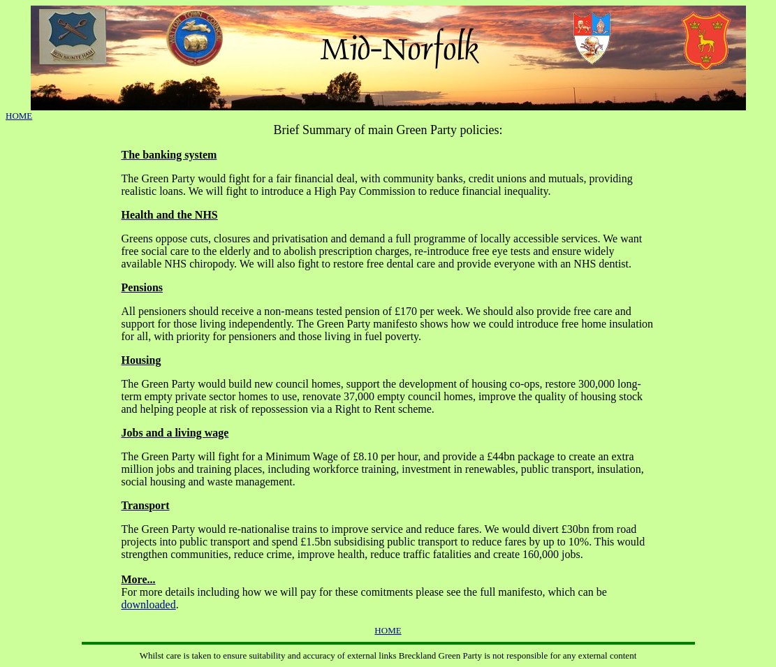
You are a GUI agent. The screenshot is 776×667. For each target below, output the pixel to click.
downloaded (149, 604)
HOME (19, 115)
